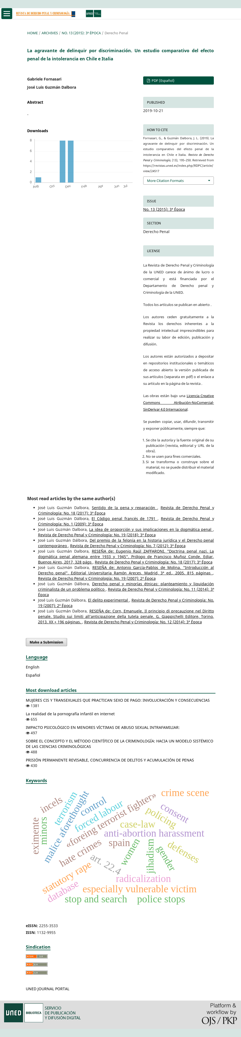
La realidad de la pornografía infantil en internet (70, 713)
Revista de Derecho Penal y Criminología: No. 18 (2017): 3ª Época (153, 562)
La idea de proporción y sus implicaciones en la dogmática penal (151, 529)
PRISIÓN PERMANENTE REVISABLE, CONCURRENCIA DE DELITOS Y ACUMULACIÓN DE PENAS (110, 760)
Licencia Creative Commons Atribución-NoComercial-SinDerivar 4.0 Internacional (178, 402)
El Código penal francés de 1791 (124, 518)
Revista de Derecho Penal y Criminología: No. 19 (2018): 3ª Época (97, 534)
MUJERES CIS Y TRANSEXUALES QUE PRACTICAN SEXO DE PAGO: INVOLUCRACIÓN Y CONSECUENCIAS (118, 700)
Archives (50, 32)
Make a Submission (46, 642)
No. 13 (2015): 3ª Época (81, 32)
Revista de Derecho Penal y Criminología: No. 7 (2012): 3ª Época (128, 545)
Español (33, 675)
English (32, 667)
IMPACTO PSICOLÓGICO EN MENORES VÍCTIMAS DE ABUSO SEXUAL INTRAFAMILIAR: (103, 727)
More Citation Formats (165, 180)
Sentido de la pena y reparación (124, 507)
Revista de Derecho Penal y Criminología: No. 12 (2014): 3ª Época (143, 621)
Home (32, 32)
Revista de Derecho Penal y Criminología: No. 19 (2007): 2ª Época (97, 578)
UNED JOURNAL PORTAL (47, 988)
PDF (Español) (162, 80)
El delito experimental (108, 600)
